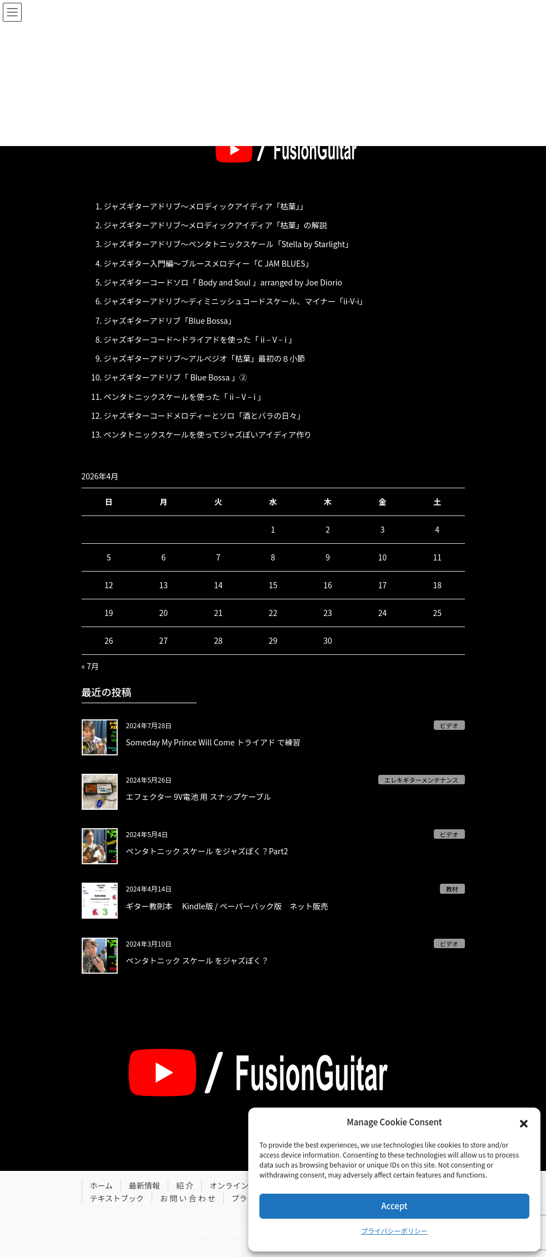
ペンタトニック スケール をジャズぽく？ (197, 960)
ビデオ (449, 725)
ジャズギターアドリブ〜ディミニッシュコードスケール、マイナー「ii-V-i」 (235, 301)
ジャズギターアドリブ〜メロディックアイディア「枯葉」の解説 (215, 225)
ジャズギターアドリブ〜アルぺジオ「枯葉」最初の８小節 (204, 358)
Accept (394, 1205)
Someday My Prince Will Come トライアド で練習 (213, 742)
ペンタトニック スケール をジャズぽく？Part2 (207, 851)
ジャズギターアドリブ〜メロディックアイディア (188, 206)
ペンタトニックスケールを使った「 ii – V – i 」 (185, 396)
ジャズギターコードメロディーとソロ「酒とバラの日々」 (204, 415)
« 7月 (90, 666)
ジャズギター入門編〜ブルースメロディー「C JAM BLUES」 (208, 263)
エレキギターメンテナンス (421, 779)
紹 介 (184, 1185)
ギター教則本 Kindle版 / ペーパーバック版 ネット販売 (227, 906)
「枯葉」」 (290, 206)
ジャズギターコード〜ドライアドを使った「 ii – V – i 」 (200, 339)
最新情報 (144, 1185)
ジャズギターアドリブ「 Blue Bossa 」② (175, 377)
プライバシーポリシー (394, 1230)
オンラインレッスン (244, 1185)
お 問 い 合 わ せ (188, 1198)
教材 (452, 888)
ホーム (101, 1185)
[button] (523, 1122)
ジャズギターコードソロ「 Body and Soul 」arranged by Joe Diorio (223, 282)
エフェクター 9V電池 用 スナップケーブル (199, 796)
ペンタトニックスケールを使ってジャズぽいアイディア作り (208, 434)
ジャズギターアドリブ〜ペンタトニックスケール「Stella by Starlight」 (228, 243)
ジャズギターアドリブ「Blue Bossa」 (170, 320)
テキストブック (117, 1198)
